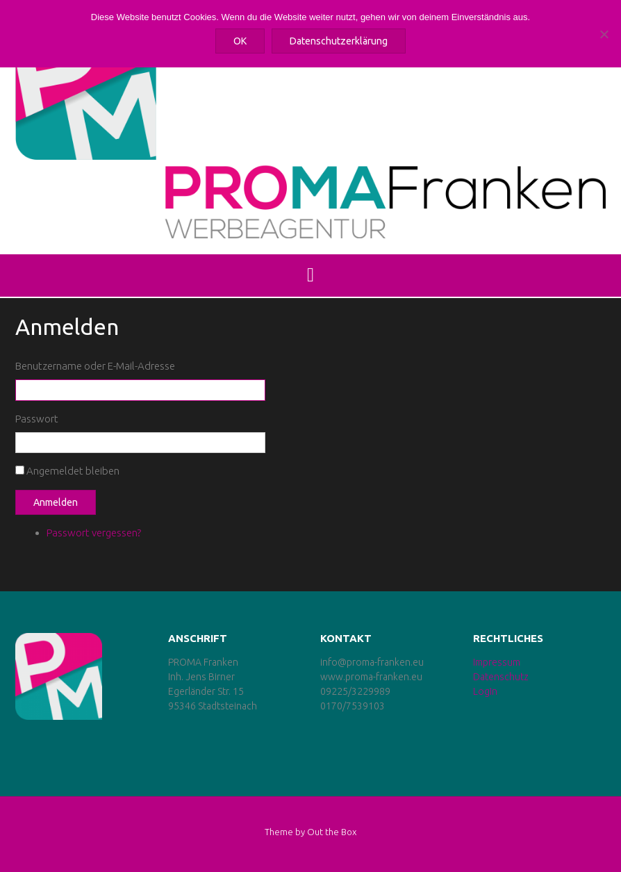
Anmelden (55, 502)
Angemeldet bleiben (72, 471)
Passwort (36, 419)
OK (240, 41)
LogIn (485, 691)
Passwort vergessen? (94, 532)
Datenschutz (501, 676)
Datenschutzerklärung (339, 41)
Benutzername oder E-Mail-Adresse (95, 366)
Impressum (496, 662)
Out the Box (331, 832)
